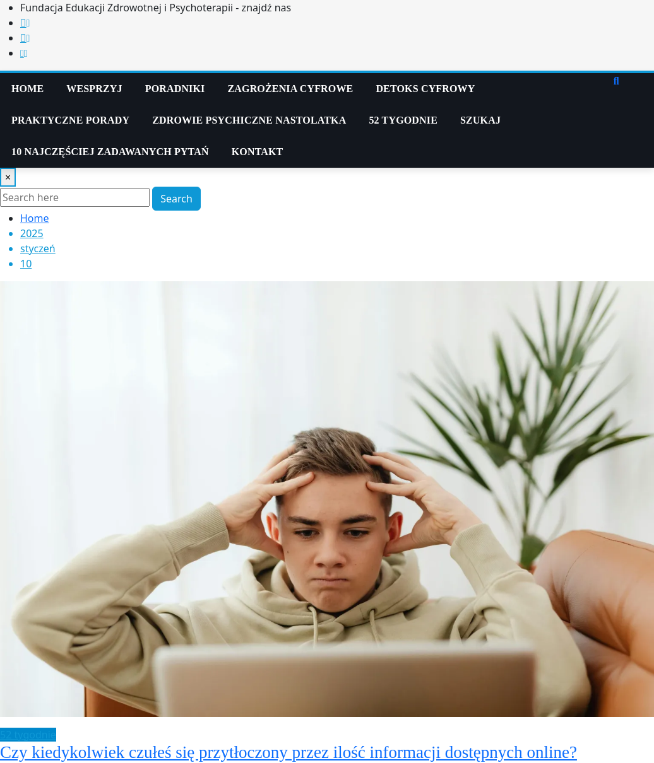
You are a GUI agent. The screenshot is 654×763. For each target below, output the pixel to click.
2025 (32, 233)
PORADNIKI (175, 88)
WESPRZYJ (94, 88)
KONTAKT (257, 151)
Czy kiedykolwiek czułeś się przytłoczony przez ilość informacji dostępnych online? (288, 752)
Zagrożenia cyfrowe (291, 88)
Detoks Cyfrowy (425, 88)
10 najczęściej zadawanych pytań (110, 151)
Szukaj (480, 120)
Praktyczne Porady (70, 120)
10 (26, 264)
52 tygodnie (403, 120)
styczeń (38, 248)
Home (27, 88)
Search (176, 199)
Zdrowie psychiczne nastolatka (249, 120)
